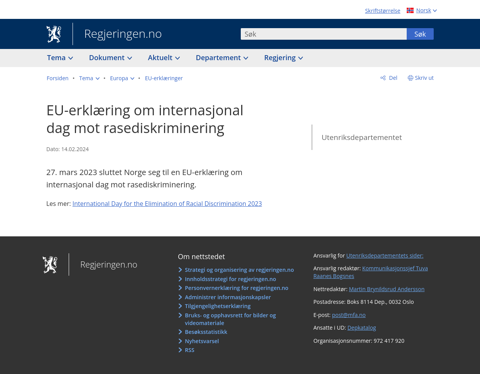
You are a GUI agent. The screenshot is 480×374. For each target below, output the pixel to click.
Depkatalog (361, 327)
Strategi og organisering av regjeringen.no (239, 269)
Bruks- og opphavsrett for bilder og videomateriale (230, 319)
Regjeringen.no (117, 34)
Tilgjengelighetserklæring (217, 306)
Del (392, 77)
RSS (189, 350)
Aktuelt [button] (161, 57)
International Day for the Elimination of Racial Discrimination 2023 (167, 203)
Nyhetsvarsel (202, 341)
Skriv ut (424, 77)
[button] (89, 78)
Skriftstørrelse (382, 10)
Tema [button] (57, 57)
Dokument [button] (108, 57)
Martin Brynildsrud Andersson (386, 289)
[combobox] (324, 34)
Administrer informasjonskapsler (228, 297)
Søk (420, 34)
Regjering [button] (280, 57)
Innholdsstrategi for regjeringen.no (230, 279)
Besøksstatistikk (206, 331)
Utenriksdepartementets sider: (385, 255)
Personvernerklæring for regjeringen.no (236, 287)
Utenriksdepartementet (361, 137)
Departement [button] (219, 57)
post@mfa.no (348, 314)
